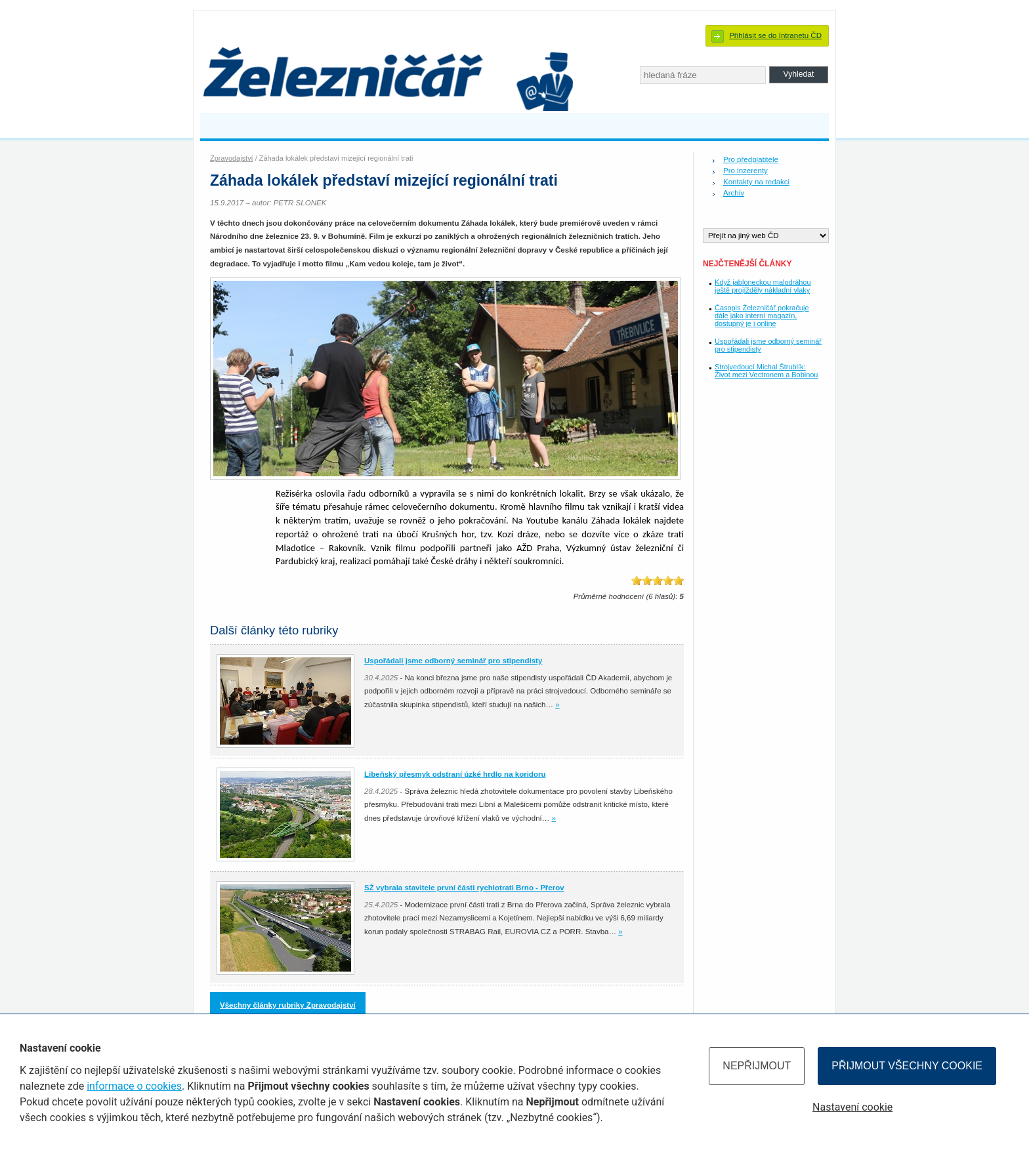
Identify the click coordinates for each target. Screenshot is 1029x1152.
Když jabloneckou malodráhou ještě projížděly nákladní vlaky (763, 286)
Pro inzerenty (745, 171)
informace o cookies (134, 1086)
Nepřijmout (757, 1065)
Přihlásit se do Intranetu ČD (775, 35)
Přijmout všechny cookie (906, 1065)
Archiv (733, 193)
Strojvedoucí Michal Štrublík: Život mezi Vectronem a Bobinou (766, 371)
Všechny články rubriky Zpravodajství (288, 1005)
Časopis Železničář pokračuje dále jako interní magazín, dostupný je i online (761, 315)
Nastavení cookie (852, 1107)
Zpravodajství (231, 158)
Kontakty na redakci (756, 182)
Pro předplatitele (750, 159)
